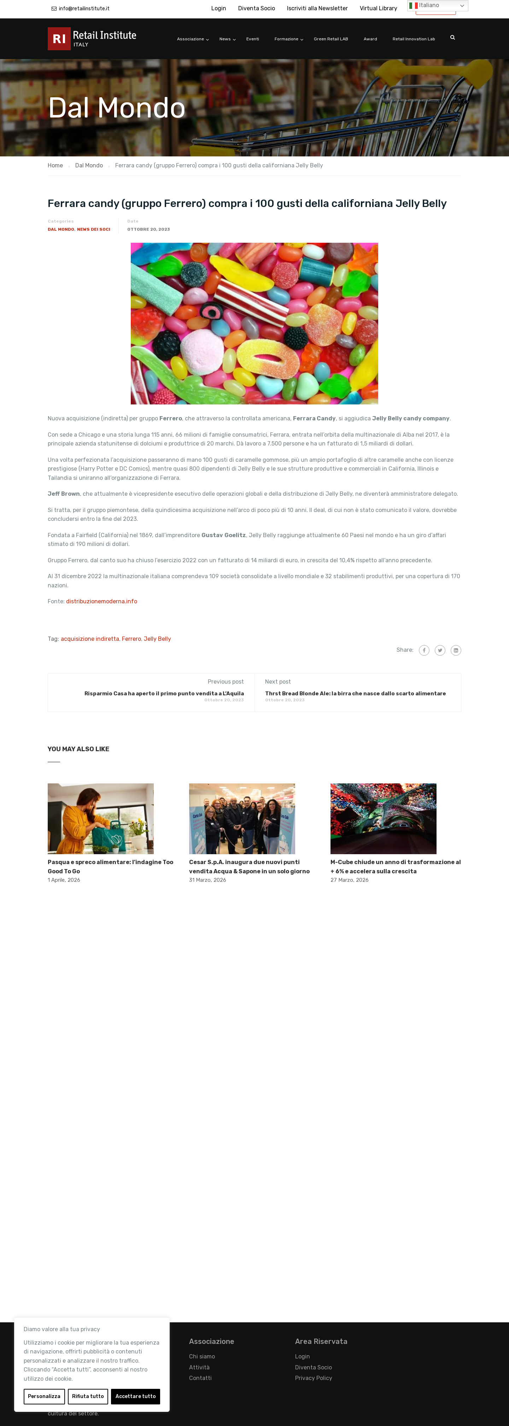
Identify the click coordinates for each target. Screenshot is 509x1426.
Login (218, 8)
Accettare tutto (136, 1396)
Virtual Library (378, 8)
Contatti (200, 1378)
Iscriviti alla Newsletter (317, 8)
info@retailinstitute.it (84, 9)
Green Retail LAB (331, 38)
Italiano (424, 5)
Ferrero (131, 639)
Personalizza (44, 1396)
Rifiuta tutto (88, 1396)
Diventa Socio (256, 8)
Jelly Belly (157, 639)
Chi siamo (202, 1356)
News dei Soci (93, 229)
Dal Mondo (61, 229)
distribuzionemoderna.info (101, 601)
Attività (199, 1367)
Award (370, 38)
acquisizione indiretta (90, 639)
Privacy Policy (313, 1378)
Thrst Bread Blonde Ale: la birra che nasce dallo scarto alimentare (355, 693)
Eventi (252, 38)
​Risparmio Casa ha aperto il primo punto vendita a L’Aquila (164, 693)
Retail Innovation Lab (414, 38)
